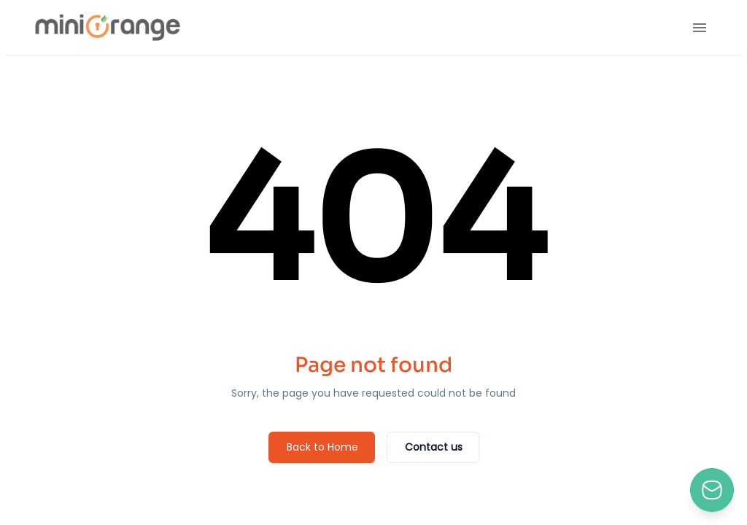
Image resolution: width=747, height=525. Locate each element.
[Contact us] (433, 447)
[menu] (699, 27)
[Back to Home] (321, 447)
